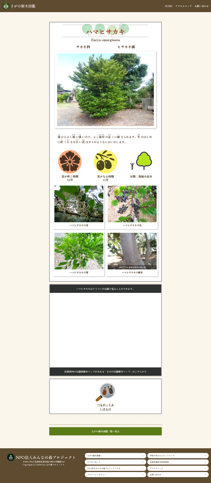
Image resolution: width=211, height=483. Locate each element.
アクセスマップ (183, 6)
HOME (168, 6)
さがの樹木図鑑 (94, 455)
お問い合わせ (202, 6)
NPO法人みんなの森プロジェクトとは (103, 468)
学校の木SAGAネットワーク (162, 455)
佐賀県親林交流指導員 (159, 462)
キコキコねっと (94, 462)
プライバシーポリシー (96, 474)
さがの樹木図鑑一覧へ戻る (105, 431)
